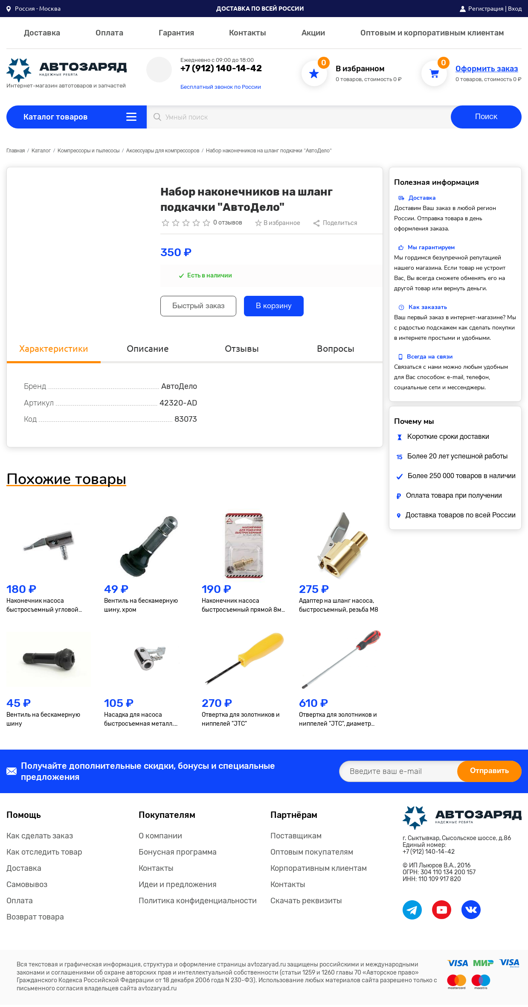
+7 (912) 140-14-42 (221, 68)
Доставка (42, 33)
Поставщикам (296, 838)
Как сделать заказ (39, 838)
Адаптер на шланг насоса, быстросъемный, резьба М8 (338, 608)
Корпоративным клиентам (318, 870)
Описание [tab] (147, 350)
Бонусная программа (178, 854)
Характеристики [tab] (54, 350)
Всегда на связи (430, 357)
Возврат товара (35, 919)
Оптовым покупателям (311, 854)
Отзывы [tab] (242, 350)
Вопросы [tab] (335, 350)
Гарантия (176, 33)
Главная (15, 151)
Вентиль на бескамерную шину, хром (141, 608)
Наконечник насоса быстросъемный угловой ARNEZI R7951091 (42, 608)
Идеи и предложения (178, 886)
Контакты (247, 33)
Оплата (109, 33)
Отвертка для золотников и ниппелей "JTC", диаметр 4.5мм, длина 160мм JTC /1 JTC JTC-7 (338, 721)
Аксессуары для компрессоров (162, 151)
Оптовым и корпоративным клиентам (432, 33)
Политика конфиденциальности (198, 903)
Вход (515, 8)
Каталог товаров (55, 117)
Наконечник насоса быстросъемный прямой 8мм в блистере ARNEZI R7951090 (244, 608)
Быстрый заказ (201, 307)
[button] (33, 8)
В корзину (281, 307)
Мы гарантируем (431, 247)
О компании (160, 838)
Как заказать (428, 307)
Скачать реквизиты (306, 903)
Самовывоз (26, 886)
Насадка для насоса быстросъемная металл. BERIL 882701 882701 (139, 721)
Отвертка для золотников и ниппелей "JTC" (241, 721)
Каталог (41, 151)
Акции (313, 33)
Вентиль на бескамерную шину (43, 721)
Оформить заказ (486, 68)
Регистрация (486, 8)
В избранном (360, 68)
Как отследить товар (44, 854)
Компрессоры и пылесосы (88, 151)
